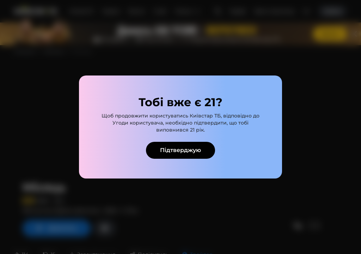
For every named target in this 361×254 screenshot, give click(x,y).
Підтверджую (180, 150)
